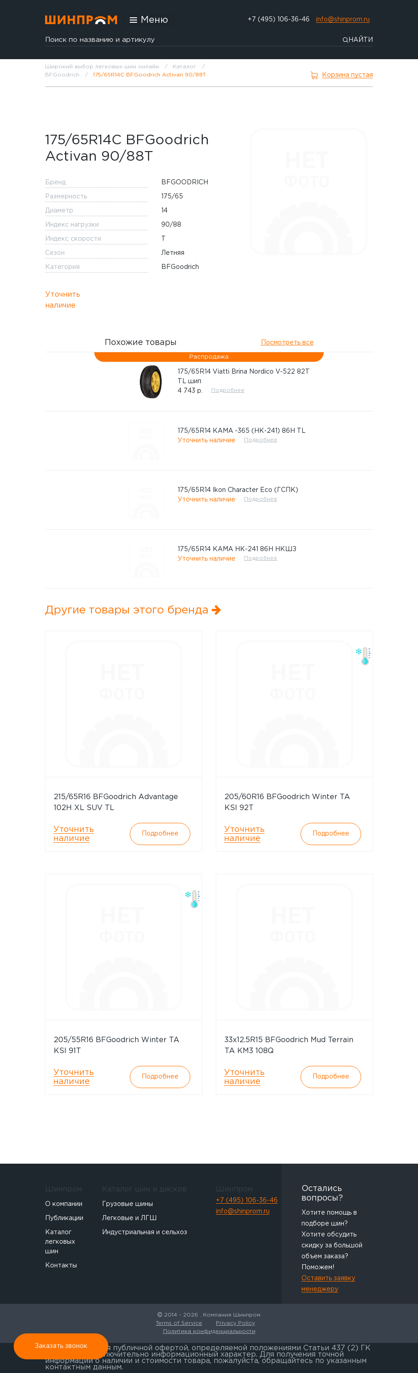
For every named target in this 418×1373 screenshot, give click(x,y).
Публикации (64, 1218)
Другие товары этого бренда (133, 610)
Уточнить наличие (62, 300)
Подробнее (228, 390)
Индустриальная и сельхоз (144, 1232)
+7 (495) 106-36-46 (279, 19)
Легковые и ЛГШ (129, 1218)
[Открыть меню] (149, 20)
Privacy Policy (235, 1323)
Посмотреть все (287, 342)
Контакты (61, 1265)
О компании (63, 1204)
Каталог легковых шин (60, 1242)
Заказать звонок (61, 1346)
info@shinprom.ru (343, 19)
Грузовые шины (127, 1204)
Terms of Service (179, 1323)
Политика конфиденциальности (209, 1331)
